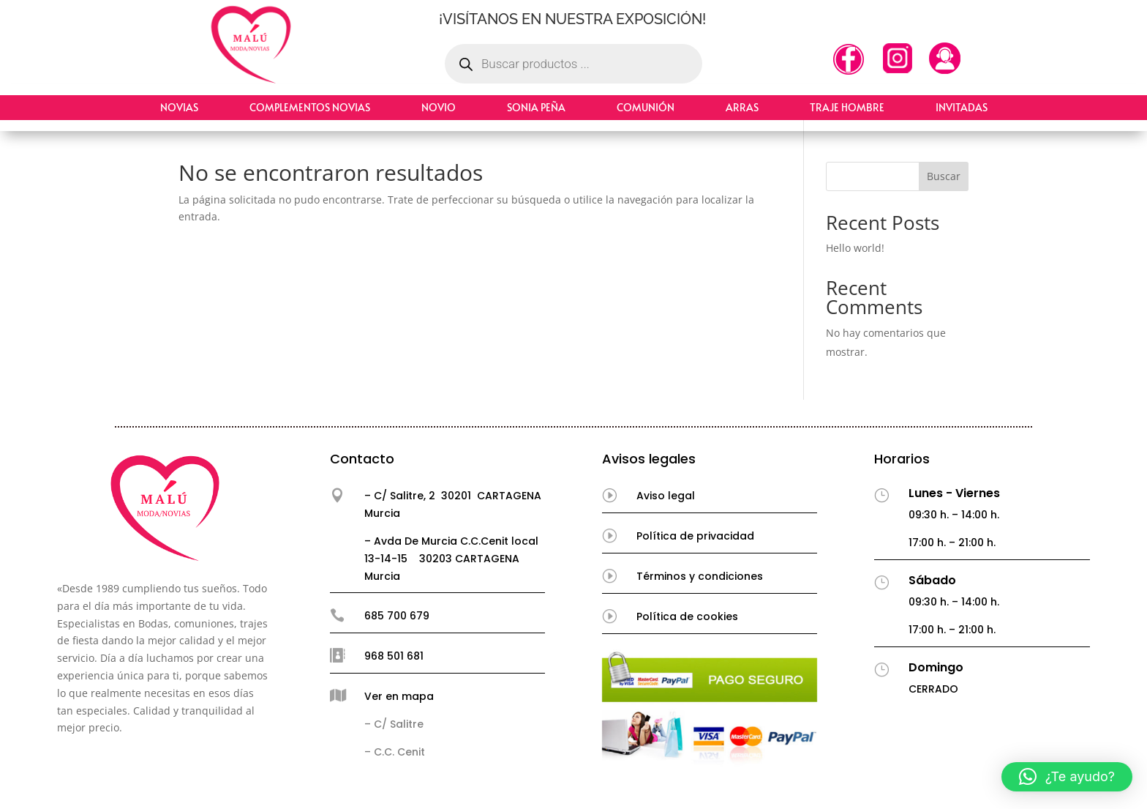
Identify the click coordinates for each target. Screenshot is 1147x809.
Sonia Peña (536, 107)
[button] (1066, 776)
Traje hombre (847, 107)
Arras (742, 107)
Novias (179, 107)
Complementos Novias (309, 107)
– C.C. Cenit (394, 752)
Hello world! (855, 248)
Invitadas (962, 107)
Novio (438, 107)
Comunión (645, 107)
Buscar (943, 176)
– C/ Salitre (394, 724)
